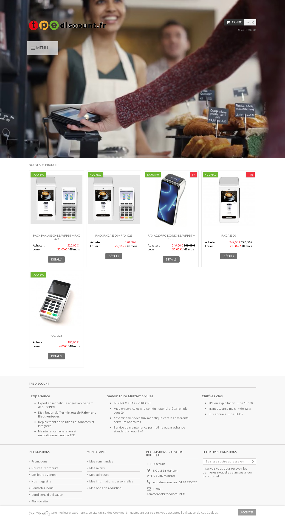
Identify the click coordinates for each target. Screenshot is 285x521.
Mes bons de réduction (105, 488)
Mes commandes (101, 461)
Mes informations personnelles (111, 481)
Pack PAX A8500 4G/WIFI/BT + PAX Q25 (56, 237)
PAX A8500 (228, 235)
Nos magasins (41, 481)
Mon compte (96, 452)
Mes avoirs (97, 468)
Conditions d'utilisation (47, 495)
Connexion (247, 30)
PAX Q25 (56, 335)
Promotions (39, 461)
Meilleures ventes (43, 475)
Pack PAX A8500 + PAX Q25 (114, 235)
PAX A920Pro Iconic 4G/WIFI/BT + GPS (171, 237)
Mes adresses (99, 475)
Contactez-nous (42, 488)
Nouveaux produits (44, 165)
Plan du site (39, 501)
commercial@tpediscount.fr (166, 494)
